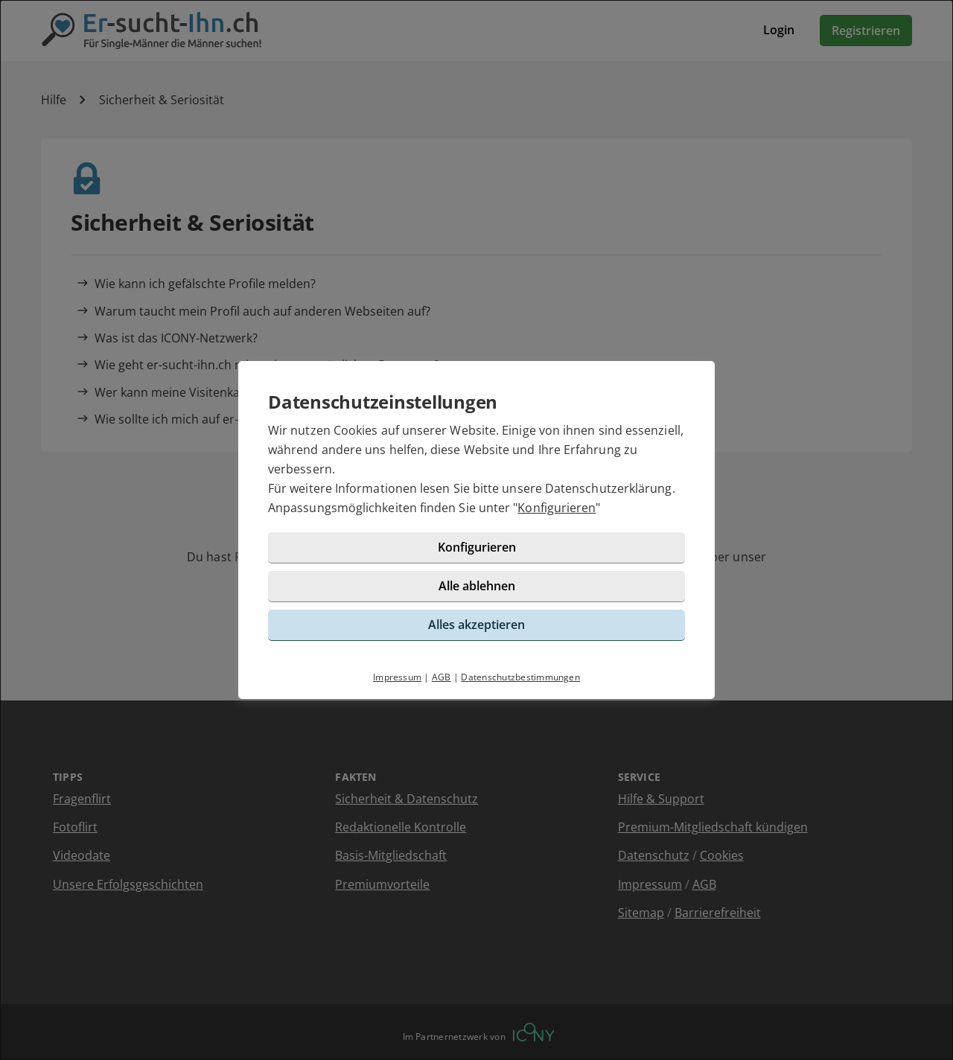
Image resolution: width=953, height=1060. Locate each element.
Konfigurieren (556, 507)
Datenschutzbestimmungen (520, 677)
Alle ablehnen (477, 586)
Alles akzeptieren (476, 624)
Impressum (397, 677)
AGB (441, 677)
